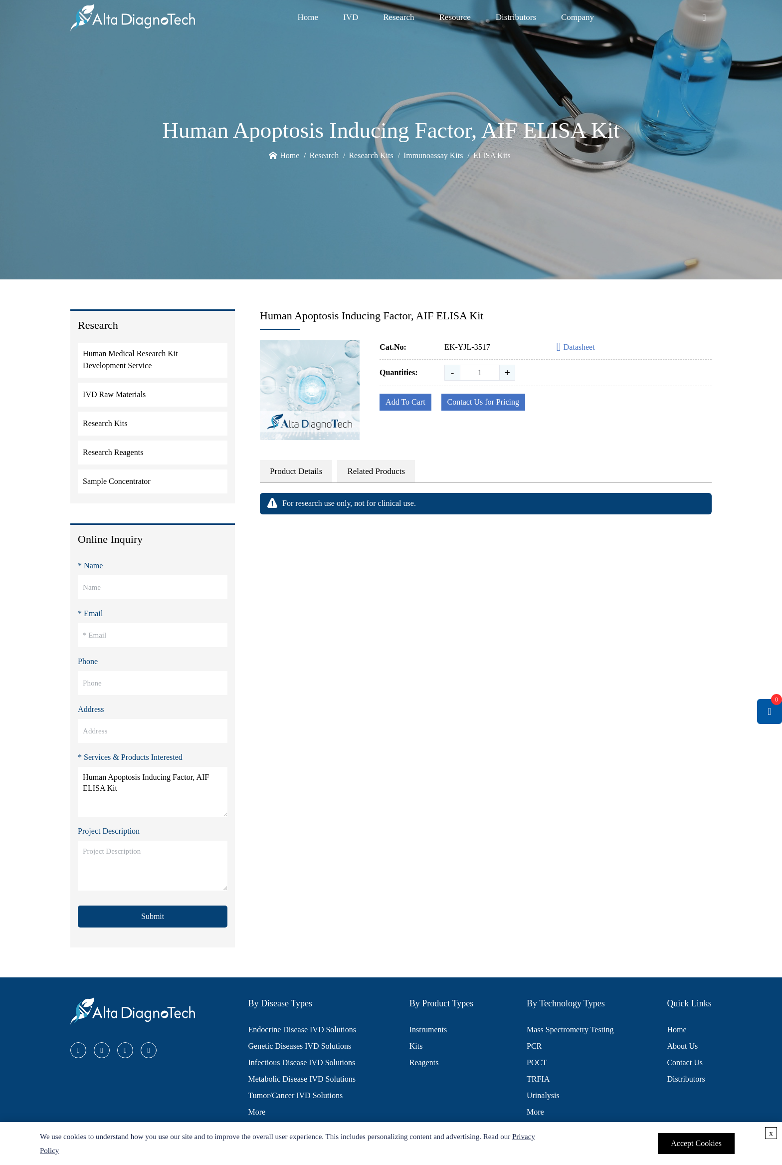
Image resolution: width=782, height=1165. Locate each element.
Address (91, 709)
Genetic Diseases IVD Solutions (300, 1046)
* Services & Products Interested (130, 757)
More (257, 1112)
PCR (534, 1046)
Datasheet (576, 347)
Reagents (424, 1062)
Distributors (516, 17)
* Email (90, 613)
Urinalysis (543, 1095)
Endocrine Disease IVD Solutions (302, 1029)
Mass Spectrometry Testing (570, 1029)
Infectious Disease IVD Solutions (302, 1062)
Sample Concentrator (117, 481)
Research (398, 17)
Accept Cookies (696, 1143)
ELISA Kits (492, 155)
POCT (537, 1062)
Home (307, 17)
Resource (455, 17)
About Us (682, 1046)
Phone (88, 661)
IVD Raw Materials (114, 394)
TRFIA (538, 1079)
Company (577, 17)
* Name (90, 565)
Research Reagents (113, 452)
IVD (350, 17)
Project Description (109, 831)
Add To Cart (405, 402)
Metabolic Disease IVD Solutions (302, 1079)
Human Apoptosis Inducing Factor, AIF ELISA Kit (152, 792)
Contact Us (685, 1062)
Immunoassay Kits (433, 155)
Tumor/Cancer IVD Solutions (295, 1095)
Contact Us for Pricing (483, 402)
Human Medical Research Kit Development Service (130, 359)
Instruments (428, 1029)
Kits (416, 1046)
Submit (152, 916)
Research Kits (371, 155)
